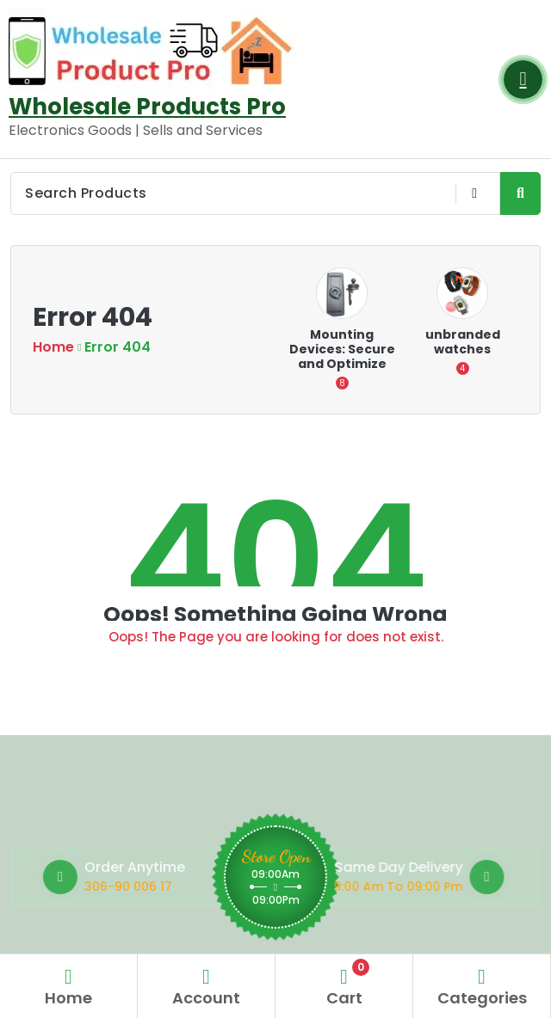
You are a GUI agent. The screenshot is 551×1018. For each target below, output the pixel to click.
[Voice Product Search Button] (473, 193)
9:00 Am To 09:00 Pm (339, 886)
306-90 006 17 (177, 886)
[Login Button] (523, 79)
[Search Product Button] (520, 193)
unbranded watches (462, 342)
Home (53, 347)
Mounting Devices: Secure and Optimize (342, 349)
